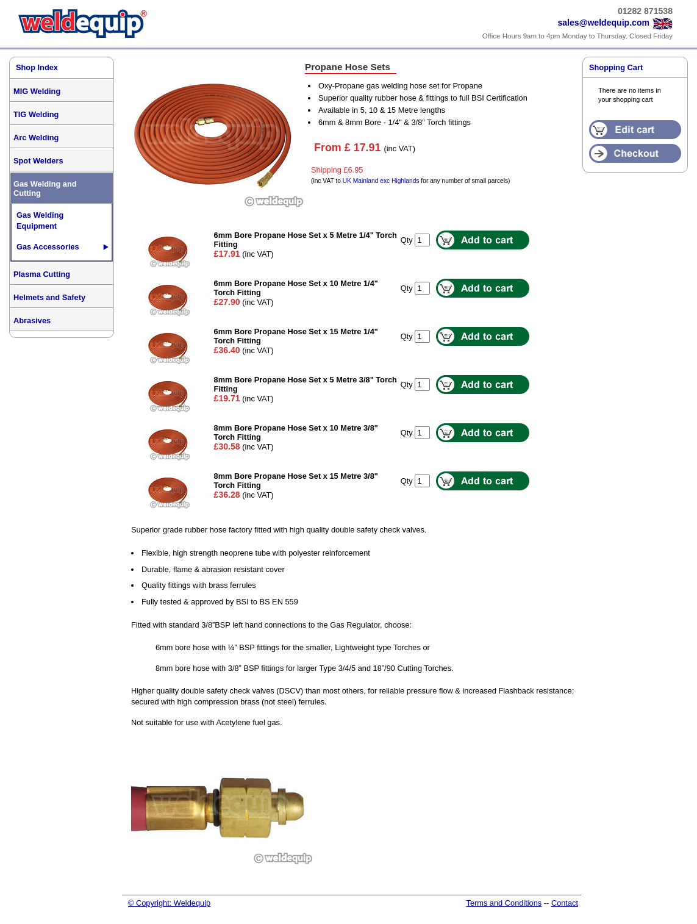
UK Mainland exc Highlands (381, 180)
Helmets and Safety (49, 297)
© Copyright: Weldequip (169, 903)
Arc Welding (36, 137)
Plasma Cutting (41, 274)
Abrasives (32, 320)
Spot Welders (38, 160)
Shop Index (37, 67)
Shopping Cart (616, 67)
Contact (564, 903)
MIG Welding (36, 91)
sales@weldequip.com (603, 22)
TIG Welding (36, 114)
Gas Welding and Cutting (45, 188)
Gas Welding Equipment (39, 220)
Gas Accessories (47, 246)
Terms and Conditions (504, 903)
